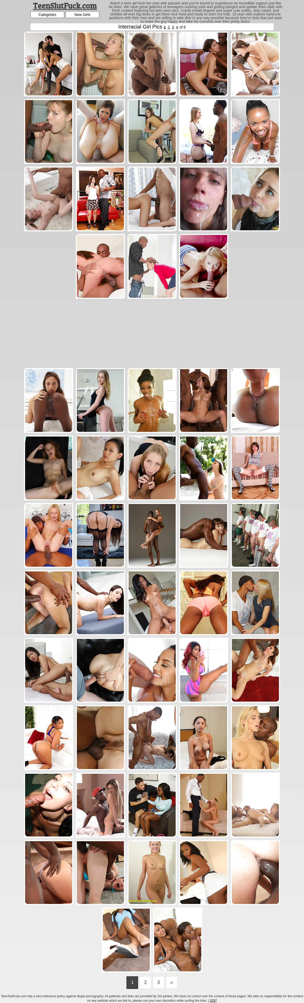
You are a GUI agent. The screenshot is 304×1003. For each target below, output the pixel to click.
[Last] (171, 982)
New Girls (82, 15)
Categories (47, 15)
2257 (213, 1000)
